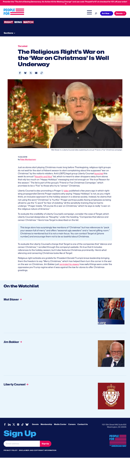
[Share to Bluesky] (25, 73)
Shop (116, 14)
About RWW (49, 33)
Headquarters (76, 14)
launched (99, 174)
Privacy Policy (11, 451)
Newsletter (66, 33)
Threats (21, 33)
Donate (35, 425)
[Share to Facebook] (20, 73)
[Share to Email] (36, 73)
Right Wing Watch (92, 14)
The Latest (107, 14)
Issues (63, 14)
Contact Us (82, 425)
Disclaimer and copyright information (37, 451)
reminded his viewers (70, 264)
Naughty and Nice (44, 177)
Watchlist (35, 33)
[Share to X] (31, 73)
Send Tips (82, 33)
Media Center (60, 425)
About (53, 14)
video (66, 191)
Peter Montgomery (28, 160)
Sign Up (45, 444)
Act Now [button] (11, 18)
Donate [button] (25, 18)
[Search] (124, 13)
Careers (72, 425)
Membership (46, 425)
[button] (42, 73)
